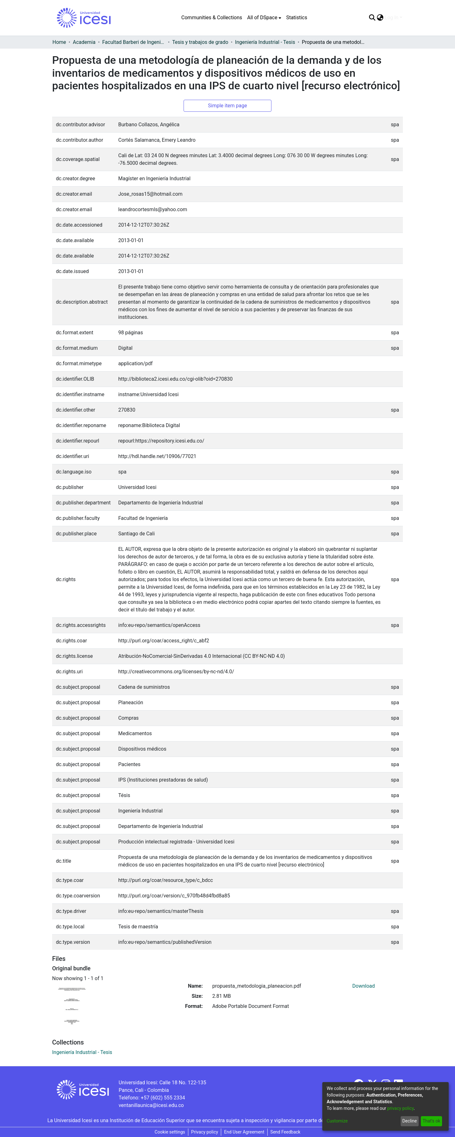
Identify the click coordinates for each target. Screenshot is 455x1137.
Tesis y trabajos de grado (200, 42)
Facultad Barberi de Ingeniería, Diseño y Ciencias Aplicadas (134, 42)
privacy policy (400, 1108)
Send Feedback (285, 1131)
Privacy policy (204, 1131)
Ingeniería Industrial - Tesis (265, 42)
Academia (84, 42)
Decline (409, 1120)
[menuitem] (264, 17)
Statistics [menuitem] (296, 18)
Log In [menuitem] (391, 18)
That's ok (431, 1120)
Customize (337, 1120)
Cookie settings (170, 1131)
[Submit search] (372, 17)
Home (59, 42)
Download (363, 986)
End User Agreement (244, 1131)
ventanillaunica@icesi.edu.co (151, 1105)
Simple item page (227, 106)
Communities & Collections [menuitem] (211, 18)
